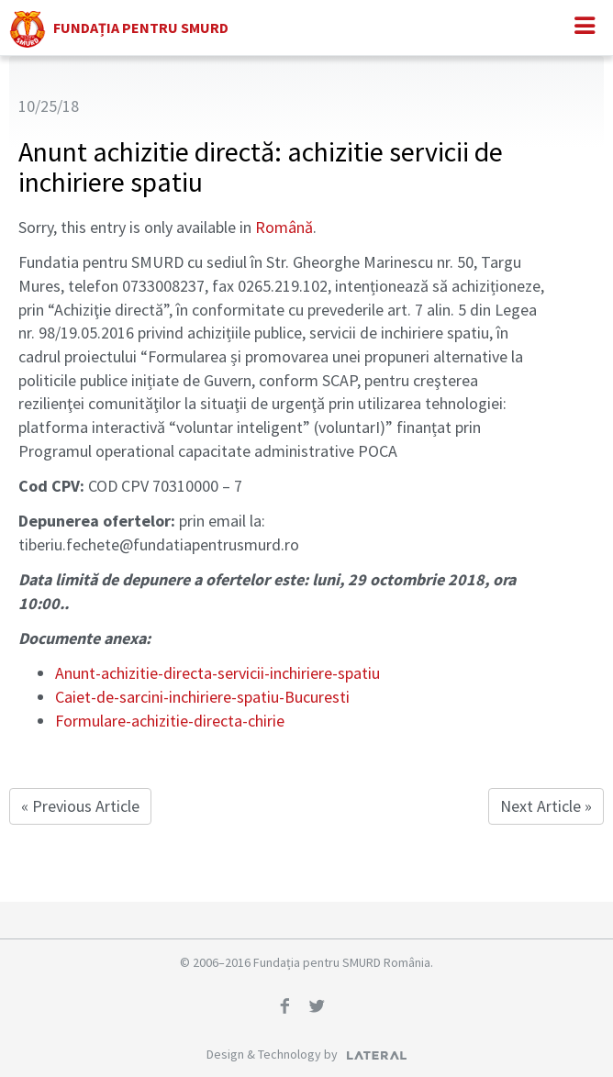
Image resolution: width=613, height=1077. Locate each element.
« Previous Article (80, 805)
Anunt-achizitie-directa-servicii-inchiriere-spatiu (217, 672)
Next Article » (546, 805)
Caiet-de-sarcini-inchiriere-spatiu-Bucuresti (202, 696)
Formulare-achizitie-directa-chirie (169, 720)
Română (284, 227)
